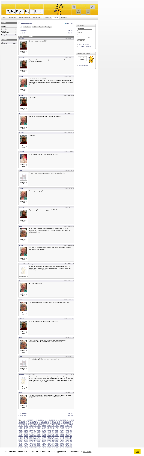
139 (27, 427)
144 (40, 427)
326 (22, 440)
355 (43, 441)
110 (62, 424)
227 (37, 433)
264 (25, 436)
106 (51, 424)
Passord (80, 32)
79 (52, 423)
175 (66, 428)
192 (55, 430)
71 (37, 423)
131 (61, 426)
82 (58, 423)
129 (55, 426)
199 (19, 431)
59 (70, 421)
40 (35, 421)
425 (61, 446)
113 (69, 424)
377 (45, 443)
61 (19, 423)
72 (39, 423)
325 (19, 440)
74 (43, 423)
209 (45, 431)
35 (26, 421)
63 (23, 423)
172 (58, 428)
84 (61, 423)
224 (30, 433)
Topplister (48, 17)
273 (48, 436)
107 (54, 424)
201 (25, 431)
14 (43, 420)
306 (25, 438)
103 (44, 424)
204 (32, 431)
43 (41, 421)
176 (68, 428)
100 (36, 424)
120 (32, 426)
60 (72, 421)
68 (32, 423)
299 (61, 437)
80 (54, 423)
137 (22, 427)
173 (61, 428)
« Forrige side (22, 30)
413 (30, 446)
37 (30, 421)
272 (45, 436)
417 (40, 446)
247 (35, 434)
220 (19, 433)
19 (53, 420)
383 (61, 443)
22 (58, 420)
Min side (64, 17)
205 (35, 431)
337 (50, 440)
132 (63, 426)
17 (49, 420)
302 (68, 437)
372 (32, 443)
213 (55, 431)
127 (50, 426)
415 (35, 446)
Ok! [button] (137, 452)
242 (22, 434)
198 (71, 430)
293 (45, 437)
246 (32, 434)
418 (43, 446)
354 (40, 441)
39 (34, 421)
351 (32, 441)
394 (35, 444)
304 (19, 438)
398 (45, 444)
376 (43, 443)
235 (58, 433)
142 (35, 427)
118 (27, 426)
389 (22, 444)
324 (71, 438)
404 (61, 444)
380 (53, 443)
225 (32, 433)
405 (63, 444)
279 (63, 436)
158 (22, 428)
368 (22, 443)
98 (32, 424)
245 (30, 434)
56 (65, 421)
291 (40, 437)
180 (25, 430)
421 (50, 446)
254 (53, 434)
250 (43, 434)
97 (30, 424)
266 (30, 436)
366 (71, 441)
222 (25, 433)
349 (27, 441)
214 (58, 431)
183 (32, 430)
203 (30, 431)
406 (66, 444)
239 (68, 433)
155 (68, 427)
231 (48, 433)
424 (58, 446)
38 (32, 421)
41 (37, 421)
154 (66, 427)
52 (58, 421)
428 (68, 446)
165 (40, 428)
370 (27, 443)
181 (27, 430)
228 (40, 433)
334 (43, 440)
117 (25, 426)
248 (37, 434)
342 (63, 440)
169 (50, 428)
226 (35, 433)
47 (48, 421)
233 (53, 433)
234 (55, 433)
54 (61, 421)
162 (32, 428)
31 (19, 421)
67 (30, 423)
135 (71, 426)
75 (45, 423)
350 (30, 441)
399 (48, 444)
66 (28, 423)
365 (68, 441)
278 (61, 436)
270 (40, 436)
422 (53, 446)
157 (19, 428)
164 (37, 428)
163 (35, 428)
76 (47, 423)
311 (37, 438)
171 (55, 428)
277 (58, 436)
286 (27, 437)
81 (56, 423)
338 (53, 440)
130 (58, 426)
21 (56, 420)
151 (58, 427)
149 (53, 427)
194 (61, 430)
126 (48, 426)
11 (38, 420)
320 (61, 438)
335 (45, 440)
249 (40, 434)
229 (43, 433)
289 (35, 437)
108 (57, 424)
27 (67, 420)
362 (61, 441)
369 (25, 443)
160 (27, 428)
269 (37, 436)
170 (53, 428)
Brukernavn (81, 28)
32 (21, 421)
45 (45, 421)
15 (45, 420)
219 (71, 431)
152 (61, 427)
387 (71, 443)
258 (63, 434)
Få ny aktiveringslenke (85, 46)
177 (71, 428)
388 (19, 444)
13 (42, 420)
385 (66, 443)
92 (21, 424)
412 (27, 446)
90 (72, 423)
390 (25, 444)
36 (28, 421)
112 (67, 424)
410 (22, 446)
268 (35, 436)
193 (58, 430)
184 (35, 430)
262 (19, 436)
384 (63, 443)
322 (66, 438)
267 (32, 436)
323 (68, 438)
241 (19, 434)
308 (30, 438)
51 (56, 421)
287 (30, 437)
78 (50, 423)
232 (50, 433)
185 (37, 430)
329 (30, 440)
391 (27, 444)
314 (45, 438)
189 (48, 430)
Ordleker (34, 27)
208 (43, 431)
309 (32, 438)
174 (63, 428)
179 (22, 430)
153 (63, 427)
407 (68, 444)
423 (55, 446)
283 (19, 437)
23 (60, 420)
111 (64, 424)
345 (71, 440)
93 (23, 424)
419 (45, 446)
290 (37, 437)
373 (35, 443)
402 (55, 444)
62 (21, 423)
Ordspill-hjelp (27, 27)
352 (35, 441)
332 (37, 440)
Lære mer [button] (87, 452)
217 (66, 431)
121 (35, 426)
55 (63, 421)
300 (63, 437)
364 (66, 441)
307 (27, 438)
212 (53, 431)
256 (58, 434)
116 (22, 426)
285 (25, 437)
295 (50, 437)
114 (72, 424)
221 (22, 433)
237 (63, 433)
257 (61, 434)
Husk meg (81, 37)
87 (67, 423)
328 (27, 440)
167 (45, 428)
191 (53, 430)
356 (45, 441)
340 (58, 440)
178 (19, 430)
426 (63, 446)
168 (48, 428)
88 (68, 423)
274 (50, 436)
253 (50, 434)
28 (69, 420)
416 (37, 446)
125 (45, 426)
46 (47, 421)
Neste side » (70, 30)
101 (39, 424)
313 (43, 438)
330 (32, 440)
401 (53, 444)
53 (59, 421)
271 (43, 436)
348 (25, 441)
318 (55, 438)
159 (25, 428)
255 (55, 434)
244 (27, 434)
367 (19, 443)
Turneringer (48, 27)
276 (55, 436)
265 (27, 436)
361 (58, 441)
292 (43, 437)
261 (71, 434)
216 (63, 431)
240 (71, 433)
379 (50, 443)
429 (71, 446)
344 (68, 440)
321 (63, 438)
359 (53, 441)
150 (55, 427)
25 (64, 420)
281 (68, 436)
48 (50, 421)
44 (43, 421)
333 (40, 440)
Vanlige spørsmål (24, 17)
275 (53, 436)
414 (32, 446)
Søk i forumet (70, 23)
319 (58, 438)
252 (48, 434)
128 (53, 426)
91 (19, 424)
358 (50, 441)
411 (25, 446)
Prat (21, 27)
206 (37, 431)
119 (30, 426)
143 (37, 427)
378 (48, 443)
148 (50, 427)
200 (22, 431)
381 (55, 443)
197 (68, 430)
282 (71, 436)
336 (48, 440)
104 (46, 424)
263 (22, 436)
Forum (56, 17)
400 (50, 444)
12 (40, 420)
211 (50, 431)
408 (71, 444)
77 (48, 423)
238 (66, 433)
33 (23, 421)
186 (40, 430)
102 (41, 424)
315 (48, 438)
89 (70, 423)
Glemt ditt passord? (84, 44)
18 (51, 420)
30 (73, 420)
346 (19, 441)
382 (58, 443)
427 (66, 446)
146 (45, 427)
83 (59, 423)
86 (65, 423)
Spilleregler (12, 17)
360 (55, 441)
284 (22, 437)
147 (48, 427)
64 (24, 423)
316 (50, 438)
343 (66, 440)
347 (22, 441)
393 (32, 444)
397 (43, 444)
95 (26, 424)
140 (30, 427)
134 (68, 426)
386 (68, 443)
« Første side (22, 33)
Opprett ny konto (83, 65)
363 (63, 441)
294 (48, 437)
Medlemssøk (37, 17)
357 (48, 441)
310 (35, 438)
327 (25, 440)
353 (37, 441)
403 (58, 444)
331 (35, 440)
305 (22, 438)
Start (4, 17)
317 (53, 438)
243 (25, 434)
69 (34, 423)
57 (67, 421)
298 (58, 437)
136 (19, 427)
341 (61, 440)
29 (71, 420)
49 (52, 421)
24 (62, 420)
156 (71, 427)
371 (30, 443)
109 (59, 424)
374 (37, 443)
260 (68, 434)
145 (43, 427)
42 (39, 421)
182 (30, 430)
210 (48, 431)
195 (63, 430)
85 (63, 423)
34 (24, 421)
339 (55, 440)
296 (53, 437)
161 (30, 428)
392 (30, 444)
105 (49, 424)
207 (40, 431)
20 (54, 420)
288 (32, 437)
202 (27, 431)
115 (19, 426)
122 (37, 426)
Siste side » (70, 33)
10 (36, 420)
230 (45, 433)
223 (27, 433)
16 (47, 420)
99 (34, 424)
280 (66, 436)
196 (66, 430)
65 (26, 423)
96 (28, 424)
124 (43, 426)
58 (68, 421)
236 (61, 433)
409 (19, 446)
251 (45, 434)
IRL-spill (41, 27)
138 (25, 427)
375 (40, 443)
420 (48, 446)
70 (35, 423)
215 (61, 431)
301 (66, 437)
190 (50, 430)
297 (55, 437)
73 (41, 423)
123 (40, 426)
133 (66, 426)
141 (32, 427)
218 (68, 431)
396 (40, 444)
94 (24, 424)
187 (43, 430)
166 (43, 428)
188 (45, 430)
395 (37, 444)
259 (66, 434)
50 (54, 421)
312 (40, 438)
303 (71, 437)
